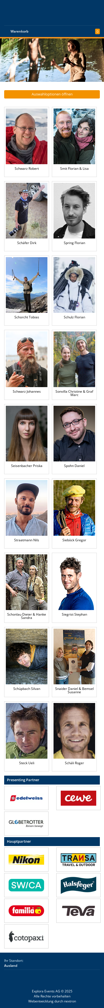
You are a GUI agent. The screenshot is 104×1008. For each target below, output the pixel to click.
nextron (70, 1001)
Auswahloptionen (52, 94)
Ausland (10, 965)
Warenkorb (19, 31)
